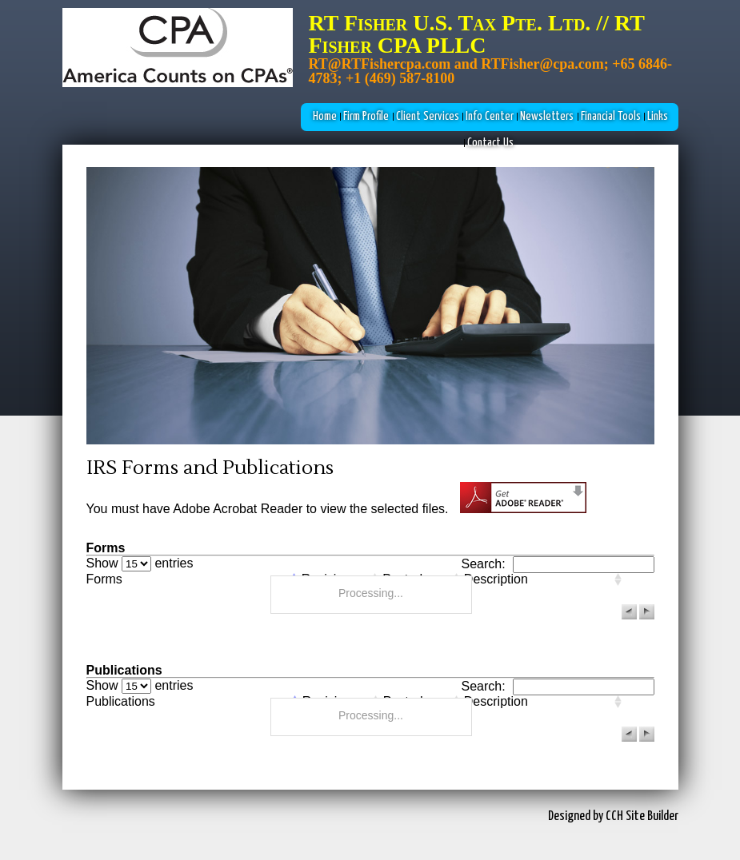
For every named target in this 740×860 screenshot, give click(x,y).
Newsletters (547, 116)
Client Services (427, 116)
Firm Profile (366, 116)
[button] (629, 611)
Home (325, 116)
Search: (557, 564)
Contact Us (490, 143)
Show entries (140, 563)
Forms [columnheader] (104, 579)
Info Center (490, 116)
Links (657, 116)
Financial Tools (611, 116)
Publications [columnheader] (120, 701)
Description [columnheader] (496, 579)
